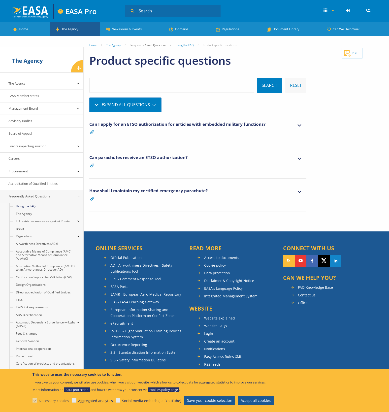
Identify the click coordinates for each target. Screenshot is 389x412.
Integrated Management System (231, 296)
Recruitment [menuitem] (24, 356)
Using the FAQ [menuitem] (25, 206)
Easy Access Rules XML (223, 356)
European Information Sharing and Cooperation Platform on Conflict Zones (142, 312)
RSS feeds (212, 364)
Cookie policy (215, 265)
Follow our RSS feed (289, 261)
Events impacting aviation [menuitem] (27, 146)
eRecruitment (121, 323)
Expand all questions (126, 104)
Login (348, 11)
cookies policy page (163, 389)
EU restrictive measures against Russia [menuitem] (43, 221)
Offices (303, 302)
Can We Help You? (346, 29)
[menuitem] (348, 11)
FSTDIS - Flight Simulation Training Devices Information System (145, 334)
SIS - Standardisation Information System (144, 352)
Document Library (286, 29)
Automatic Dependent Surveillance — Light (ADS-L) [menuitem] (45, 324)
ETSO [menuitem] (19, 300)
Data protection (217, 273)
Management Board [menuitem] (23, 108)
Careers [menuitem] (14, 158)
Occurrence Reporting (128, 344)
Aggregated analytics (95, 400)
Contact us (307, 295)
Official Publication (126, 257)
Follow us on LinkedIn (335, 261)
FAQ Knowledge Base (315, 287)
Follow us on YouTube (300, 261)
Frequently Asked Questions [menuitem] (29, 196)
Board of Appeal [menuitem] (20, 133)
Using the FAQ (184, 45)
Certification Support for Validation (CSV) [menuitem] (44, 277)
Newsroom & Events (127, 29)
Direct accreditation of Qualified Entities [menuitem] (43, 292)
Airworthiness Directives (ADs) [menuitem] (37, 244)
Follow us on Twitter (324, 261)
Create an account (219, 341)
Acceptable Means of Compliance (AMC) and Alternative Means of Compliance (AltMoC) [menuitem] (43, 255)
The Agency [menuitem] (16, 83)
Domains (181, 29)
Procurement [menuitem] (18, 171)
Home (23, 29)
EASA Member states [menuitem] (23, 96)
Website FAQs (215, 325)
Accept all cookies (256, 400)
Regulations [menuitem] (24, 236)
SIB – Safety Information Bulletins (138, 360)
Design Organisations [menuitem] (31, 285)
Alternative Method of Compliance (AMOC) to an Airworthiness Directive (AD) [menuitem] (45, 268)
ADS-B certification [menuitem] (29, 315)
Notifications (214, 349)
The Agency (70, 29)
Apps (329, 11)
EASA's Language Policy (223, 288)
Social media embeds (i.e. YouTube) (151, 400)
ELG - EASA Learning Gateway (134, 302)
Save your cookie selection (209, 400)
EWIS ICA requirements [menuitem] (32, 307)
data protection (77, 389)
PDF (354, 53)
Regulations (230, 29)
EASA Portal (120, 286)
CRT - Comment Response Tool (135, 279)
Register (368, 11)
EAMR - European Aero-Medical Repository (145, 294)
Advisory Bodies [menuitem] (20, 121)
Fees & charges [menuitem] (26, 333)
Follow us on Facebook (312, 261)
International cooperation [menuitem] (33, 349)
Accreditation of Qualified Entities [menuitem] (33, 183)
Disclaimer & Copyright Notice (229, 280)
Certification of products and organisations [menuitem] (45, 363)
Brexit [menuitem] (20, 229)
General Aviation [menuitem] (27, 341)
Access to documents (221, 257)
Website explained (219, 318)
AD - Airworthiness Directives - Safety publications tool (141, 268)
